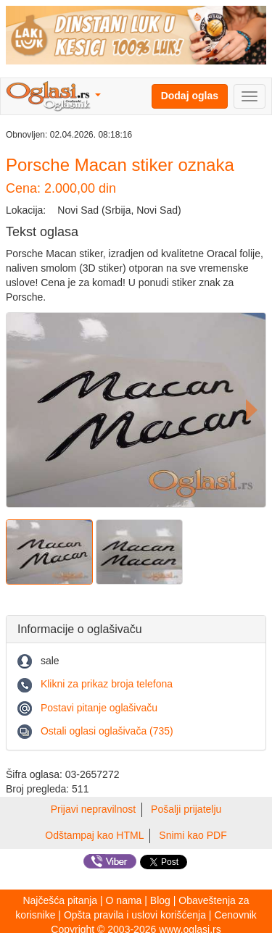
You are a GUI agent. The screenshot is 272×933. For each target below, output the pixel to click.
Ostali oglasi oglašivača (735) (107, 731)
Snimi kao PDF (192, 835)
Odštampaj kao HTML (94, 835)
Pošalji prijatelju (186, 809)
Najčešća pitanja (59, 900)
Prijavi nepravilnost (93, 809)
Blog (160, 900)
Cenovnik (235, 915)
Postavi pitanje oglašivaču (99, 708)
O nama (124, 900)
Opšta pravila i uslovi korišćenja (135, 915)
